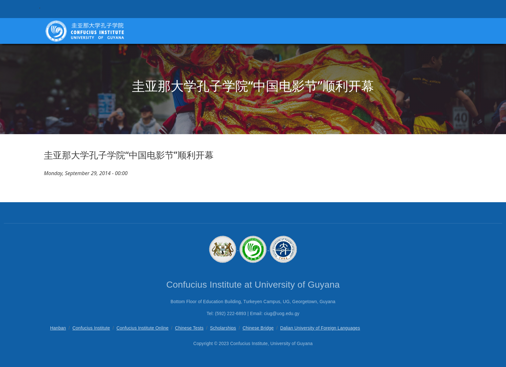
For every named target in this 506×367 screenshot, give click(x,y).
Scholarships (223, 328)
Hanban (58, 328)
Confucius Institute (91, 328)
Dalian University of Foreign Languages (320, 328)
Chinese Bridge (258, 328)
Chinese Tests (189, 328)
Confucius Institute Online (142, 328)
